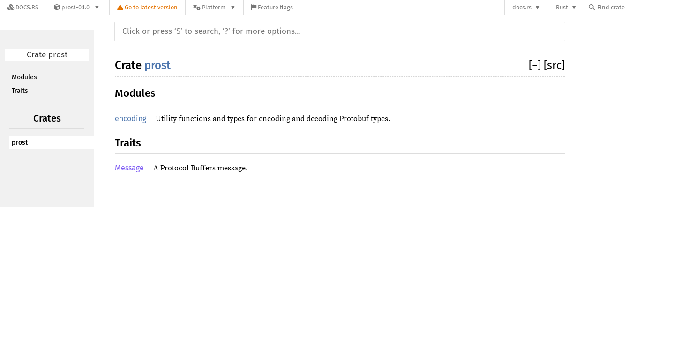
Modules (24, 77)
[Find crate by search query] (635, 7)
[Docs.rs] (23, 7)
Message (129, 167)
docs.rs (522, 7)
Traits (20, 91)
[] (536, 65)
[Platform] (214, 7)
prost (20, 142)
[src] (554, 65)
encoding (130, 118)
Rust (562, 7)
